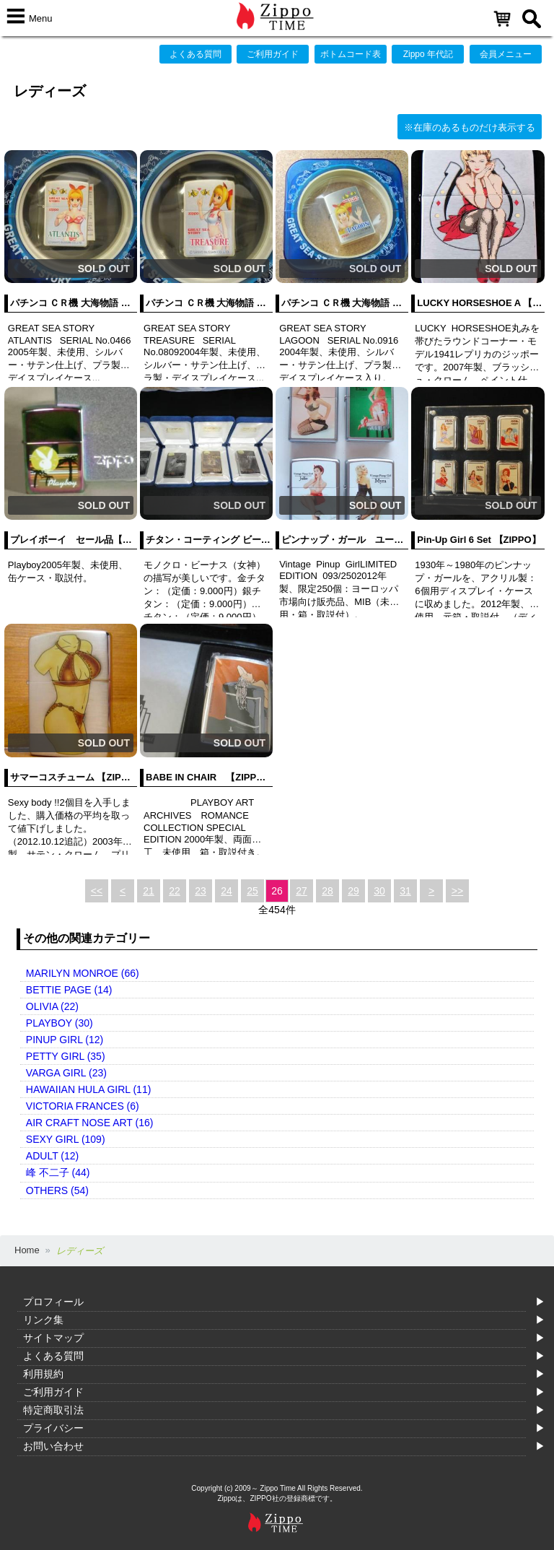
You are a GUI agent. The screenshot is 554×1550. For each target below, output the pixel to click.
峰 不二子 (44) (58, 1172)
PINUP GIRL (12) (64, 1039)
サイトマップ (53, 1338)
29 (353, 891)
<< (96, 891)
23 (200, 891)
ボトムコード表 (350, 54)
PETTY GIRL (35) (65, 1056)
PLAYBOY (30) (59, 1023)
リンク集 (43, 1319)
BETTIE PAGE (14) (69, 990)
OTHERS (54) (57, 1190)
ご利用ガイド (273, 54)
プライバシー (53, 1428)
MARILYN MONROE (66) (82, 973)
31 (405, 891)
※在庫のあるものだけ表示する (469, 127)
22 (174, 891)
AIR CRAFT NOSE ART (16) (90, 1122)
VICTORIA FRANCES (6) (82, 1106)
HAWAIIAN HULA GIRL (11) (88, 1089)
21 (148, 891)
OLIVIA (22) (52, 1006)
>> (457, 891)
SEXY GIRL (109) (65, 1139)
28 (327, 891)
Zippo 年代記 (428, 54)
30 (379, 891)
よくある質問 (195, 54)
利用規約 (43, 1374)
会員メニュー (506, 54)
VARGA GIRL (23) (66, 1073)
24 (226, 891)
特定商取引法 (53, 1410)
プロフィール (53, 1301)
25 (252, 891)
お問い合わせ (53, 1446)
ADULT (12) (52, 1156)
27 (301, 891)
